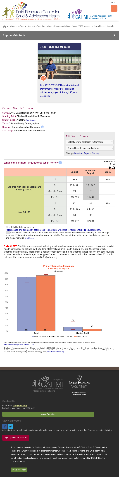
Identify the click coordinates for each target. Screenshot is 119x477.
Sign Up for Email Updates (16, 437)
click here (29, 238)
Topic (86, 153)
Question (78, 153)
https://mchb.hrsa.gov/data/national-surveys (19, 344)
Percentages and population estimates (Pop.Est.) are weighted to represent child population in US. (54, 230)
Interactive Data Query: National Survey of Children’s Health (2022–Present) (59, 26)
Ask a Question (48, 414)
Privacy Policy (19, 469)
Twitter (10, 426)
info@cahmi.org (20, 405)
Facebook (4, 426)
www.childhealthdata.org (55, 352)
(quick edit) (31, 120)
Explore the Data (17, 26)
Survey (95, 153)
